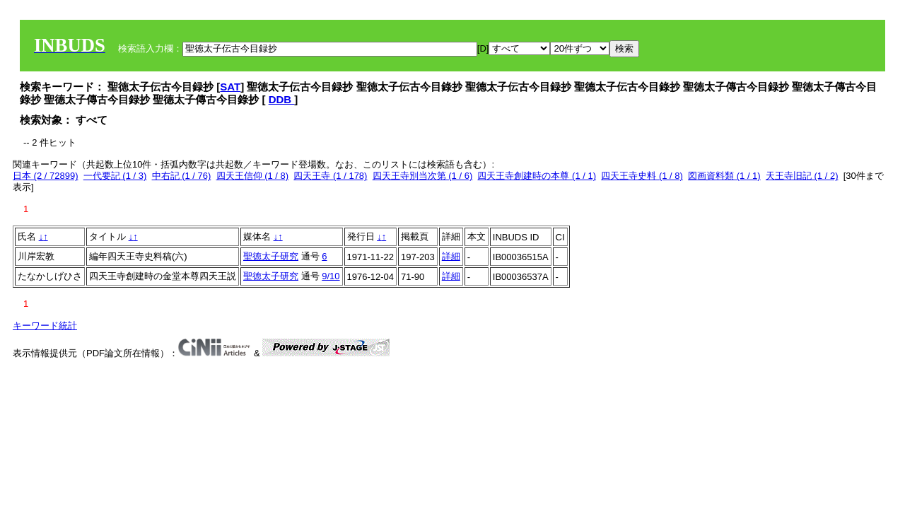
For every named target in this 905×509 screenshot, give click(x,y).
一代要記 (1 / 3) (115, 175)
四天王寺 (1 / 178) (330, 175)
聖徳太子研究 (270, 256)
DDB (282, 99)
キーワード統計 (45, 325)
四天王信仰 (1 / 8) (252, 175)
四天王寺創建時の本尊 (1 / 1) (536, 175)
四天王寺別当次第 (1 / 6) (423, 175)
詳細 (451, 256)
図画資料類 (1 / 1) (724, 175)
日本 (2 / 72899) (45, 175)
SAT (230, 87)
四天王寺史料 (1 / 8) (642, 175)
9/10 (330, 276)
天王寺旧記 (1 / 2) (802, 175)
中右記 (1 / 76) (181, 175)
